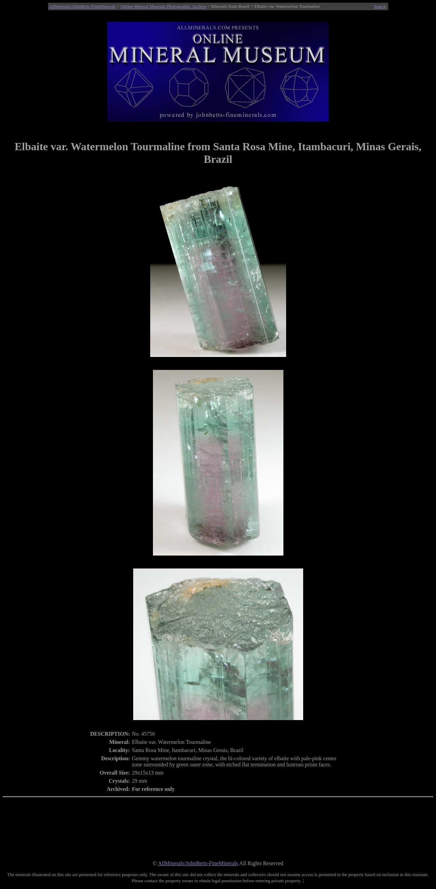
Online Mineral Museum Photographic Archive (163, 6)
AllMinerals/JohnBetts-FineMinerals (82, 6)
